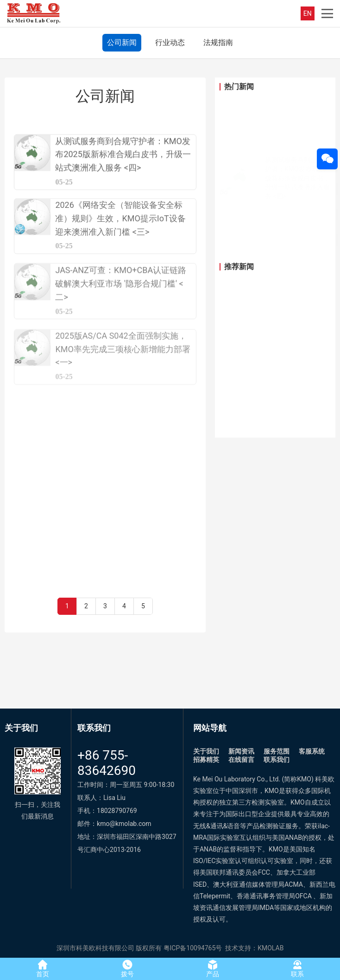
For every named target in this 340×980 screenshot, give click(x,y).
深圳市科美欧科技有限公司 (95, 948)
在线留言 (241, 759)
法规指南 (218, 42)
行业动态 (170, 42)
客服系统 (312, 751)
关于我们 (206, 751)
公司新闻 (122, 42)
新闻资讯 (241, 751)
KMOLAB (270, 948)
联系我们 (277, 759)
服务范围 (277, 751)
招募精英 (206, 759)
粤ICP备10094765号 (193, 948)
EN (307, 13)
